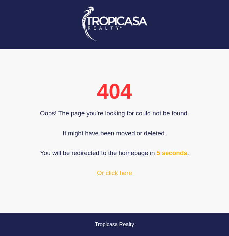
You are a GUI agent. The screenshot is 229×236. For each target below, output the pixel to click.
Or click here (114, 172)
